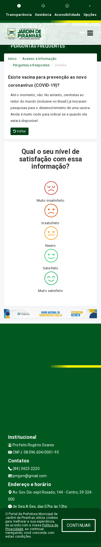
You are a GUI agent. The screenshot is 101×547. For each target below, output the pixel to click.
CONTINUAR (78, 525)
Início (12, 59)
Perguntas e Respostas (31, 65)
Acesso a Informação (39, 59)
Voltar (19, 131)
